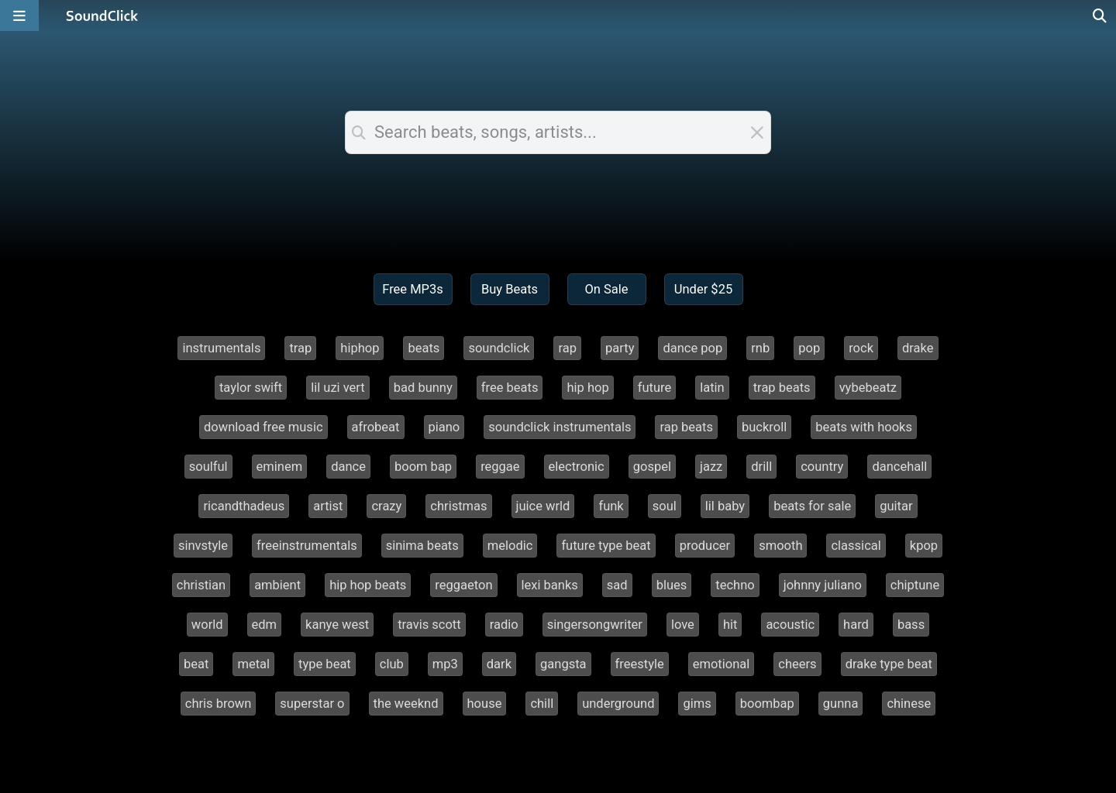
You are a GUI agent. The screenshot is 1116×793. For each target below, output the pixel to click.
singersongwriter (594, 624)
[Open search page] (1100, 15)
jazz (711, 466)
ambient (277, 585)
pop (809, 348)
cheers (797, 664)
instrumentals (221, 348)
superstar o (312, 703)
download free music (263, 427)
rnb (760, 348)
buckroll (764, 427)
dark (499, 664)
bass (911, 624)
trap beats (782, 387)
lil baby (725, 506)
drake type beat (889, 664)
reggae (499, 466)
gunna (841, 703)
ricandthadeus (243, 506)
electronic (576, 466)
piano (444, 427)
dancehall (899, 466)
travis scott (429, 624)
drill (761, 466)
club (392, 664)
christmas (458, 506)
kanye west (337, 624)
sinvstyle (203, 545)
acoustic (790, 624)
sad (617, 585)
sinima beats (422, 545)
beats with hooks (863, 427)
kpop (924, 545)
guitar (896, 506)
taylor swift (250, 387)
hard (856, 624)
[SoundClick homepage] (102, 15)
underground (618, 703)
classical (855, 545)
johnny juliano (823, 585)
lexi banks (550, 585)
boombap (767, 703)
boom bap (423, 466)
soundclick (498, 348)
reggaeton (463, 585)
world (207, 624)
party (619, 348)
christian (201, 585)
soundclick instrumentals (559, 427)
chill (541, 703)
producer (705, 545)
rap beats (686, 427)
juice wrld (543, 506)
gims (697, 703)
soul (665, 506)
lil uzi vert (338, 387)
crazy (386, 506)
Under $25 (703, 289)
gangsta (563, 664)
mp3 (445, 664)
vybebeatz (868, 387)
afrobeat (376, 427)
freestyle (639, 664)
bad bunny (423, 387)
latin (712, 387)
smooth (780, 545)
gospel (652, 466)
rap (567, 348)
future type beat (605, 545)
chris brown (218, 703)
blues (671, 585)
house (484, 703)
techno (734, 585)
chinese (909, 703)
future (655, 387)
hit (730, 624)
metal (253, 664)
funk (610, 506)
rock (861, 348)
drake (918, 348)
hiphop (359, 348)
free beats (510, 387)
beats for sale (812, 506)
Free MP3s (412, 289)
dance (348, 466)
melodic (510, 545)
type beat (324, 664)
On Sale (606, 289)
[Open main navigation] (19, 15)
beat (196, 664)
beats (423, 348)
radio (504, 624)
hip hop (587, 387)
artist (328, 506)
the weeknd (406, 703)
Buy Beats (509, 289)
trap (300, 348)
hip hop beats (367, 585)
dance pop (692, 348)
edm (264, 624)
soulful (208, 466)
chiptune (914, 585)
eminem (280, 466)
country (822, 466)
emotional (721, 664)
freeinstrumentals (307, 545)
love (682, 624)
